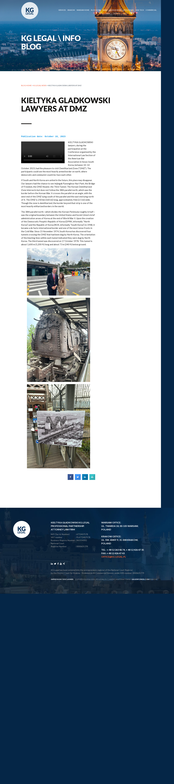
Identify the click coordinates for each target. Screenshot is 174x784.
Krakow (71, 5)
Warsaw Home (83, 5)
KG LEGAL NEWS (39, 85)
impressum (56, 579)
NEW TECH (139, 5)
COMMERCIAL (151, 5)
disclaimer (68, 579)
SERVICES (62, 5)
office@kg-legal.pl (113, 556)
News (105, 5)
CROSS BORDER (115, 5)
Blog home (26, 85)
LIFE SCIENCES (128, 5)
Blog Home (96, 5)
